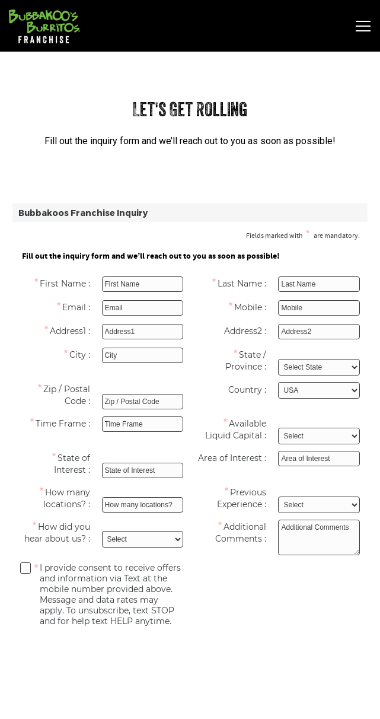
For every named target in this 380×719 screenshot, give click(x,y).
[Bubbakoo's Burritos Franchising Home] (59, 26)
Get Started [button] (190, 666)
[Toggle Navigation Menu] (363, 26)
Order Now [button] (190, 701)
